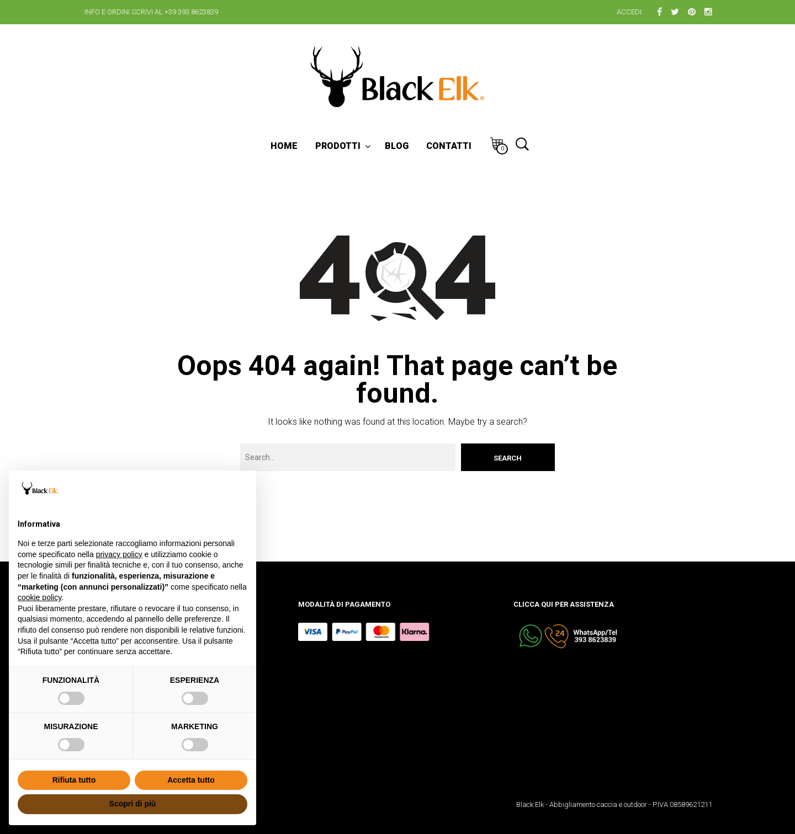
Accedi (629, 12)
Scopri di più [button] (132, 803)
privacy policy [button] (119, 554)
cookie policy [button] (39, 597)
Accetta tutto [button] (191, 780)
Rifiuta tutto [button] (74, 780)
